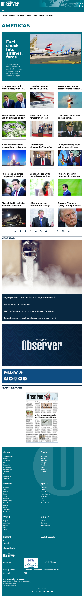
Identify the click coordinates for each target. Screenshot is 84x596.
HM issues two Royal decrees (17, 304)
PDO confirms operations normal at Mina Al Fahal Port (29, 311)
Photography (7, 501)
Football (43, 487)
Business (44, 523)
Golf (42, 498)
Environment (7, 469)
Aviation (43, 465)
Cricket (43, 492)
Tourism (6, 472)
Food (5, 494)
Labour (5, 474)
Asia (35, 16)
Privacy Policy (9, 570)
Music (5, 507)
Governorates (8, 456)
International (45, 525)
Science (6, 541)
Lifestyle (6, 487)
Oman (43, 521)
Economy (44, 456)
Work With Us (50, 562)
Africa (41, 16)
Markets (43, 458)
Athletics (44, 496)
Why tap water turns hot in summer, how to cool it (29, 297)
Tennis (43, 489)
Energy (43, 463)
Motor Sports (45, 494)
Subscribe (7, 573)
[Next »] (69, 231)
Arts (4, 489)
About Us (7, 562)
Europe (29, 16)
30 (63, 231)
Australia (49, 16)
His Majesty (7, 467)
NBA (42, 501)
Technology (7, 543)
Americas (20, 16)
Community (7, 476)
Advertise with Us (51, 570)
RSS (25, 573)
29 (56, 231)
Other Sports (45, 503)
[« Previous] (15, 231)
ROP (4, 463)
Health (5, 458)
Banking (44, 460)
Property (44, 469)
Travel (5, 496)
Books (5, 505)
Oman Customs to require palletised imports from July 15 (30, 318)
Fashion (6, 498)
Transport (6, 460)
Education (6, 465)
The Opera (6, 509)
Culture (5, 492)
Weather (6, 478)
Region (12, 16)
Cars (42, 467)
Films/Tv (6, 503)
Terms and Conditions (33, 570)
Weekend (6, 512)
